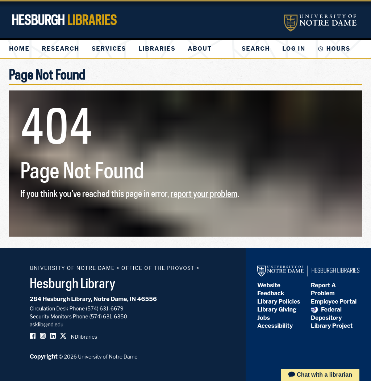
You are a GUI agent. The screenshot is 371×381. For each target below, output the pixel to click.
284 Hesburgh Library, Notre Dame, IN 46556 (93, 299)
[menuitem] (19, 49)
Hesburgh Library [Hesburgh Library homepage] (73, 282)
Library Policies (278, 301)
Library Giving (276, 309)
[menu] (116, 49)
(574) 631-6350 (108, 316)
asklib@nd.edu (46, 324)
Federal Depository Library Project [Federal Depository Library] (332, 317)
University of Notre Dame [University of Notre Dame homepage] (72, 268)
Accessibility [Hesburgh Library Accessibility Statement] (275, 325)
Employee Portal (334, 301)
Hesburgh (64, 20)
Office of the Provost (158, 268)
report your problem (204, 193)
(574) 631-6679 (105, 308)
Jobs (263, 317)
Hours (338, 48)
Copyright (44, 356)
